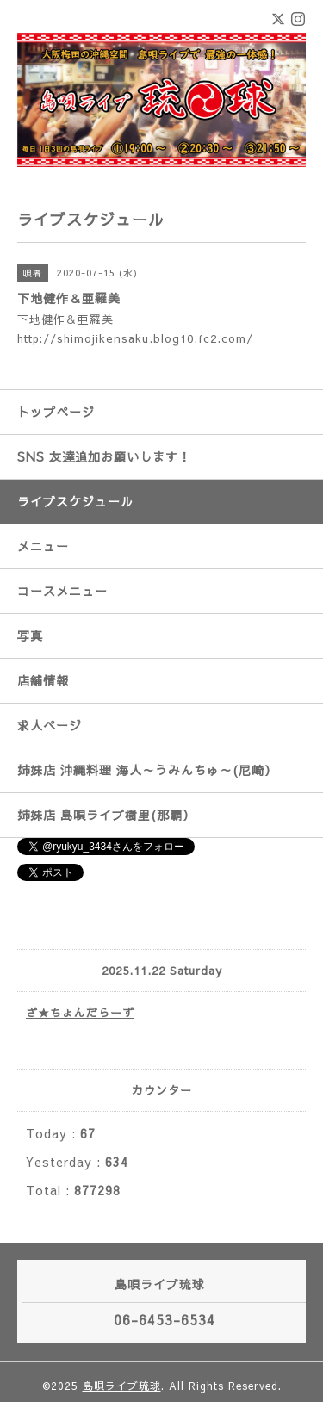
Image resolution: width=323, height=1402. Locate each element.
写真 (30, 635)
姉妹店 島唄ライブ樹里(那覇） (106, 814)
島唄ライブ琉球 (122, 1386)
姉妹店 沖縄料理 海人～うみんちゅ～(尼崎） (147, 770)
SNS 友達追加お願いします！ (104, 456)
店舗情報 (43, 680)
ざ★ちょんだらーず (80, 1012)
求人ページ (49, 725)
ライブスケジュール (75, 501)
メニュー (43, 546)
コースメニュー (62, 590)
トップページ (56, 411)
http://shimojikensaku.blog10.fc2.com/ (135, 338)
